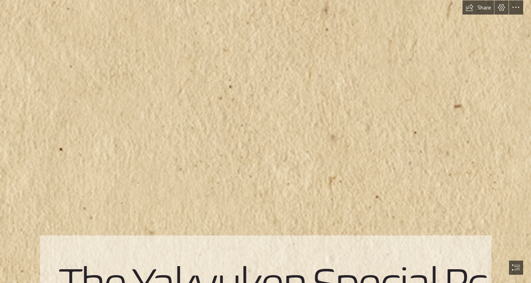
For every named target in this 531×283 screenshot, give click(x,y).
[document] (265, 141)
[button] (478, 7)
